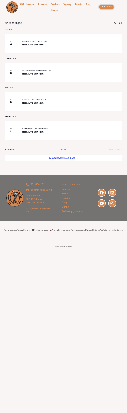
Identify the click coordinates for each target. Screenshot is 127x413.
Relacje (78, 4)
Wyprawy (67, 4)
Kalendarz (42, 4)
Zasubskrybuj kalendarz (62, 159)
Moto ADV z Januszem (33, 45)
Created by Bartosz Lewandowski (63, 247)
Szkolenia (55, 4)
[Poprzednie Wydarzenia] (10, 150)
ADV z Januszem (27, 4)
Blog (87, 4)
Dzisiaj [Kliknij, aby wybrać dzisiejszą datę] (63, 150)
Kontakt (54, 10)
